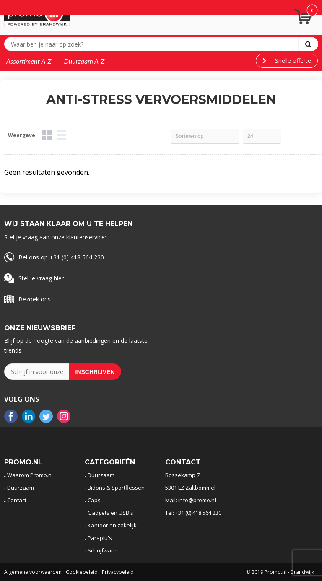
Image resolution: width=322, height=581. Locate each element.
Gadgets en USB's (110, 512)
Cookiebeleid (82, 572)
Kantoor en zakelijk (112, 525)
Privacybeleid (118, 572)
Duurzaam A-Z (84, 61)
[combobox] (153, 44)
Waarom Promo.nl (30, 475)
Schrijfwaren (104, 550)
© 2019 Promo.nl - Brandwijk (280, 572)
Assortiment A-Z (29, 61)
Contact (16, 500)
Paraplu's (100, 538)
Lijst (61, 135)
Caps (94, 500)
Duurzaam (20, 487)
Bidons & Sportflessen (116, 487)
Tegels (47, 135)
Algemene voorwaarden (33, 572)
